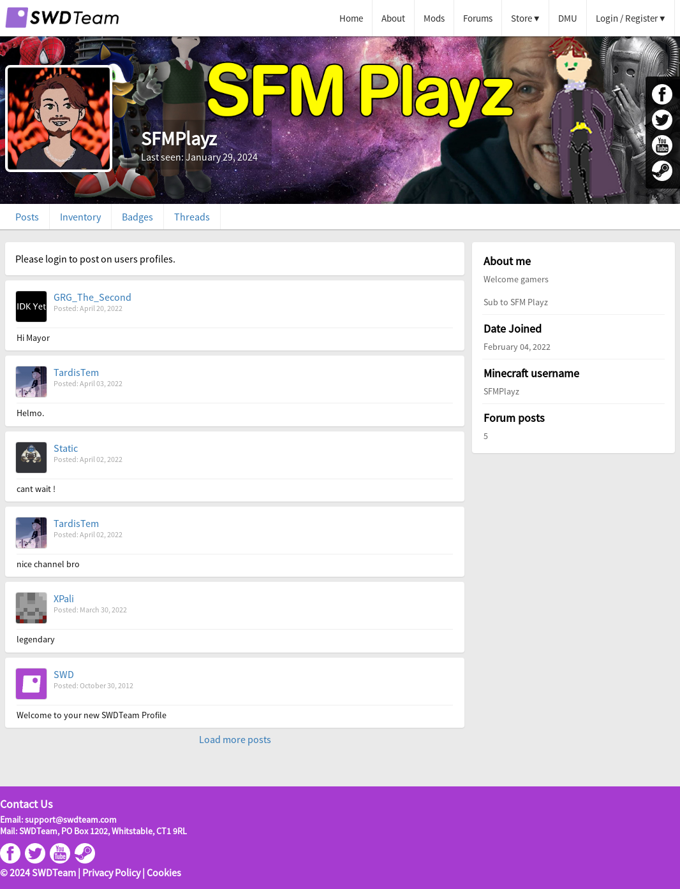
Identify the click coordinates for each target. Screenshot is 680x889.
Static (66, 448)
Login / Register (627, 18)
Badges (137, 216)
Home (351, 18)
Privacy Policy (111, 872)
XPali (64, 598)
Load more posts (235, 739)
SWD (64, 674)
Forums (477, 18)
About (393, 18)
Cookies (164, 872)
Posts (27, 216)
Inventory (80, 216)
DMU (567, 18)
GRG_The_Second (92, 297)
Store (521, 18)
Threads (192, 216)
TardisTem (76, 372)
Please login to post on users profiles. (95, 258)
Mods (434, 18)
